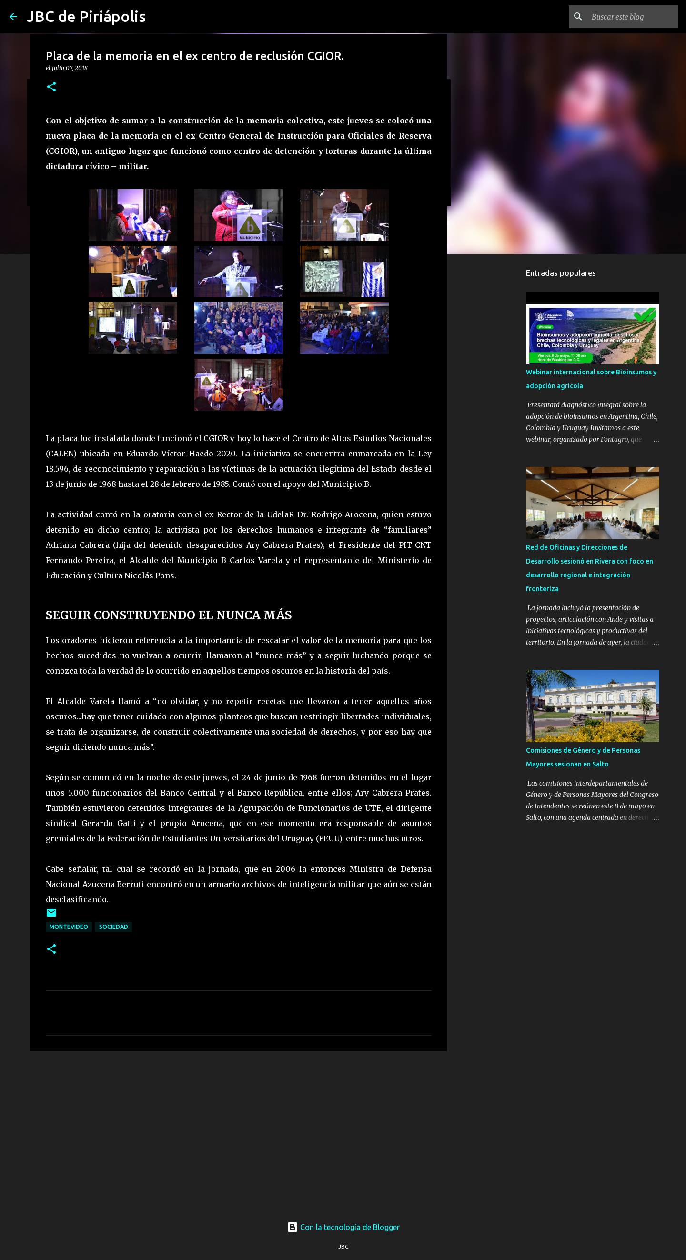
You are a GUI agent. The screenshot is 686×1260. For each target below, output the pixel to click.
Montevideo (69, 927)
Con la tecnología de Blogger (343, 1227)
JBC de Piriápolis (86, 16)
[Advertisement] (239, 1132)
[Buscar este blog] (628, 16)
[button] (51, 87)
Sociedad (113, 927)
